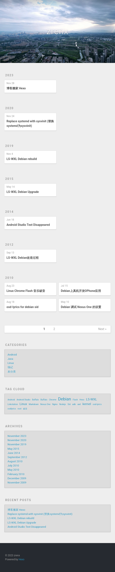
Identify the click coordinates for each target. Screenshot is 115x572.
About (43, 6)
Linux (11, 363)
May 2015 (13, 448)
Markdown (34, 404)
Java (10, 358)
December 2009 (17, 478)
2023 (9, 75)
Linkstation (13, 404)
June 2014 (14, 453)
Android (12, 354)
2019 (9, 146)
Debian (64, 399)
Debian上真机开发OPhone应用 (81, 290)
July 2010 (13, 465)
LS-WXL (91, 399)
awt (79, 404)
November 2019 (17, 444)
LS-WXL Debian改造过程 (23, 257)
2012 (9, 244)
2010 (9, 278)
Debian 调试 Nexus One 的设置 (81, 307)
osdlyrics (12, 409)
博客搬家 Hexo (16, 88)
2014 (9, 211)
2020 (9, 108)
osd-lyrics (97, 404)
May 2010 (13, 469)
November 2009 (17, 482)
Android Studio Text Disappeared (28, 224)
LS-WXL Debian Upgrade (23, 192)
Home (9, 6)
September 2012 (17, 457)
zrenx (58, 31)
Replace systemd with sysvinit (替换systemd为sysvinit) (40, 514)
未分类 (12, 371)
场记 (10, 367)
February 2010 (16, 474)
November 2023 (17, 436)
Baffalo (35, 400)
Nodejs (62, 404)
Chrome (52, 400)
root (19, 409)
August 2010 (15, 461)
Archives (26, 6)
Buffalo (44, 400)
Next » (102, 329)
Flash (75, 400)
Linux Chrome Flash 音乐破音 (26, 290)
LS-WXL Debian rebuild (22, 159)
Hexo (82, 400)
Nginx (55, 404)
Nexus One (45, 404)
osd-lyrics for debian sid (22, 307)
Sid (69, 404)
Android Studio (23, 400)
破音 (25, 409)
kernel (86, 404)
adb (74, 404)
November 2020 (17, 440)
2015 (9, 179)
